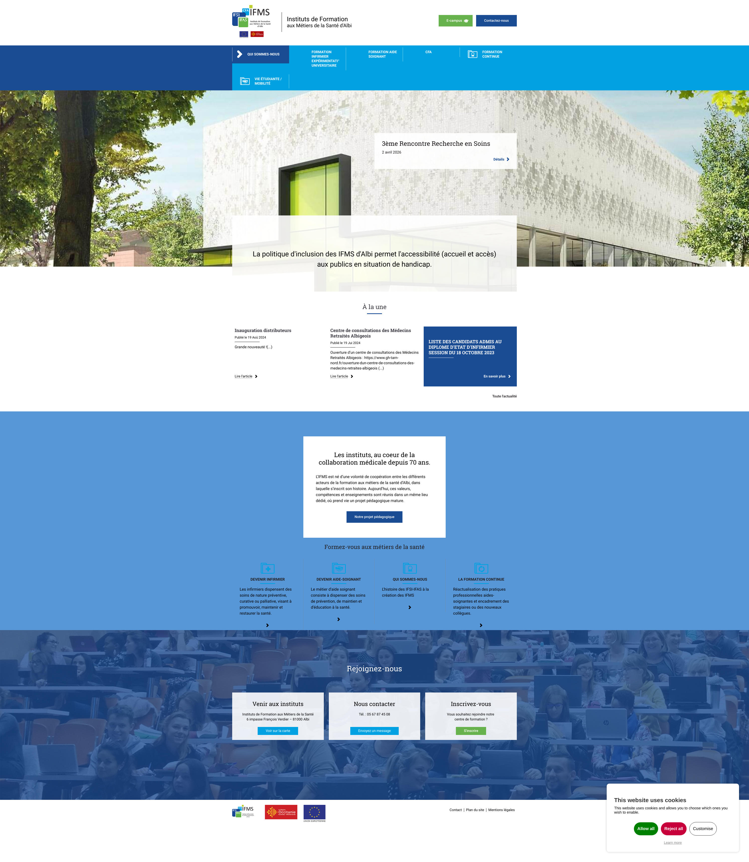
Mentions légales (501, 810)
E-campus (454, 21)
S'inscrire (471, 731)
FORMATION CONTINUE (492, 54)
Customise (703, 828)
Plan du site (475, 810)
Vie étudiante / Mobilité (268, 81)
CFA (428, 52)
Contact (456, 810)
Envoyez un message (374, 731)
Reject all (673, 828)
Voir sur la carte (278, 731)
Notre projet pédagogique (374, 517)
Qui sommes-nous (263, 54)
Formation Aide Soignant (383, 54)
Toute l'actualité (504, 396)
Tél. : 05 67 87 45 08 (374, 714)
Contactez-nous (496, 21)
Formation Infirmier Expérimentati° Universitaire (325, 59)
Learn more (673, 843)
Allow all (646, 828)
